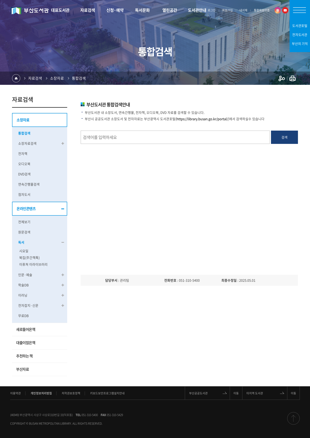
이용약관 (15, 393)
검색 (284, 137)
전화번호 (170, 280)
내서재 (243, 10)
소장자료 (57, 78)
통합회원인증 (262, 10)
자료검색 (35, 78)
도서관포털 (300, 25)
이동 (236, 393)
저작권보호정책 (71, 393)
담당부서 (111, 280)
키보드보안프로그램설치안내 (107, 393)
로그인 (212, 10)
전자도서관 (300, 34)
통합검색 (79, 78)
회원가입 (227, 10)
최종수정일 (229, 280)
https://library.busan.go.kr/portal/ (202, 118)
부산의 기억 (300, 43)
